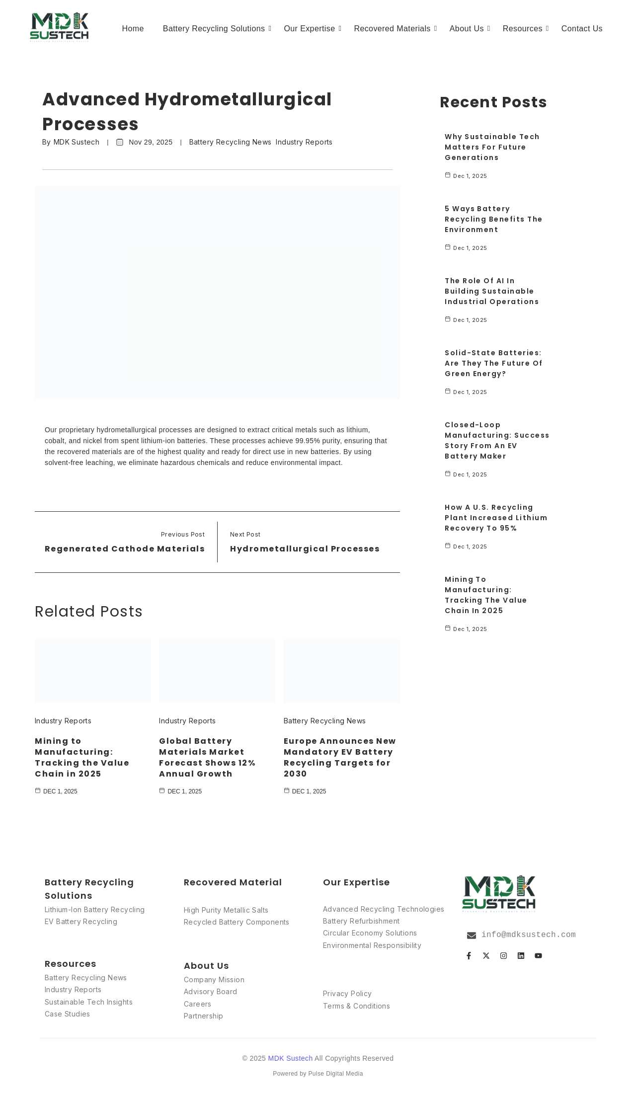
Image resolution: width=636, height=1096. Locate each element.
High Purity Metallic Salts (226, 910)
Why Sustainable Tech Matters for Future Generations (492, 147)
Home (133, 28)
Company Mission (214, 979)
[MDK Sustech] (59, 27)
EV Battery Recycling (81, 921)
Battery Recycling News (230, 142)
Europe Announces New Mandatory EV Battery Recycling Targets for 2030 (340, 757)
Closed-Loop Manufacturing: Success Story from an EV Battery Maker (497, 440)
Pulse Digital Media (335, 1073)
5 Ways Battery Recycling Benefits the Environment (494, 219)
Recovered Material (233, 881)
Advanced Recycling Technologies (383, 908)
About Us (468, 28)
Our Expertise (311, 28)
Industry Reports (304, 142)
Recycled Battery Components (237, 922)
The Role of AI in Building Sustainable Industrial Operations (492, 291)
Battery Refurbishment (361, 921)
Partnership (203, 1016)
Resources (524, 28)
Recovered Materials (394, 28)
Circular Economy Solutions (370, 933)
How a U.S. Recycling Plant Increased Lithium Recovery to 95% (496, 517)
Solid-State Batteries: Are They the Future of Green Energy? (494, 363)
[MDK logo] (499, 893)
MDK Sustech (76, 142)
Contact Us (582, 28)
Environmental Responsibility (372, 945)
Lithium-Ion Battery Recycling (95, 909)
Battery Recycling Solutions (216, 28)
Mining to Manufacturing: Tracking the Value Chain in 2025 (82, 757)
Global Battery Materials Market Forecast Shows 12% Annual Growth (207, 757)
